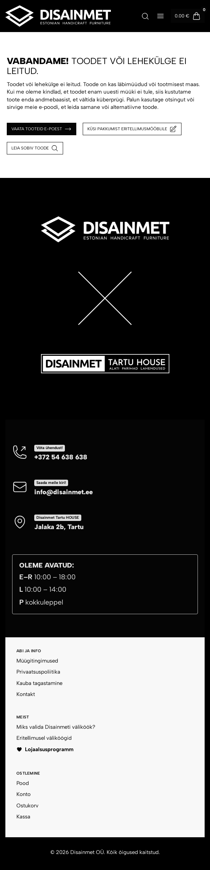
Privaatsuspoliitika (38, 672)
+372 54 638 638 (60, 457)
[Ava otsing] (145, 16)
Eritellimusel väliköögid (44, 738)
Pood (22, 783)
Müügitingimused (37, 661)
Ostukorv (27, 805)
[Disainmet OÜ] (58, 16)
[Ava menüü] (161, 16)
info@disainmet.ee (63, 492)
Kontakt (25, 694)
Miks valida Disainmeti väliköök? (55, 727)
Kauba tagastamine (39, 683)
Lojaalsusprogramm (44, 749)
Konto (23, 794)
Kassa (23, 816)
